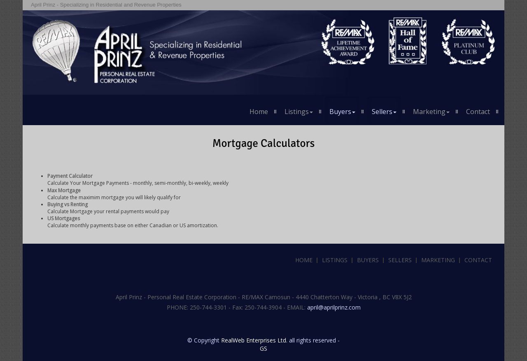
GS (263, 348)
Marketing (438, 260)
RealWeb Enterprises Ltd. (254, 340)
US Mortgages (63, 218)
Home (259, 111)
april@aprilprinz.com (334, 307)
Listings (334, 260)
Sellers (400, 260)
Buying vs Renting (67, 204)
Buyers (368, 260)
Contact (478, 111)
